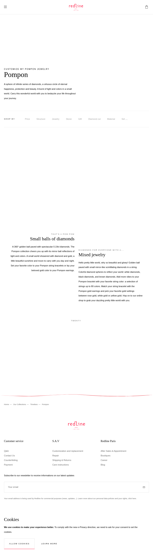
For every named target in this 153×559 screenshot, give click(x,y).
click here (132, 499)
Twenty (76, 321)
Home (7, 404)
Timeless (34, 404)
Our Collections (19, 404)
